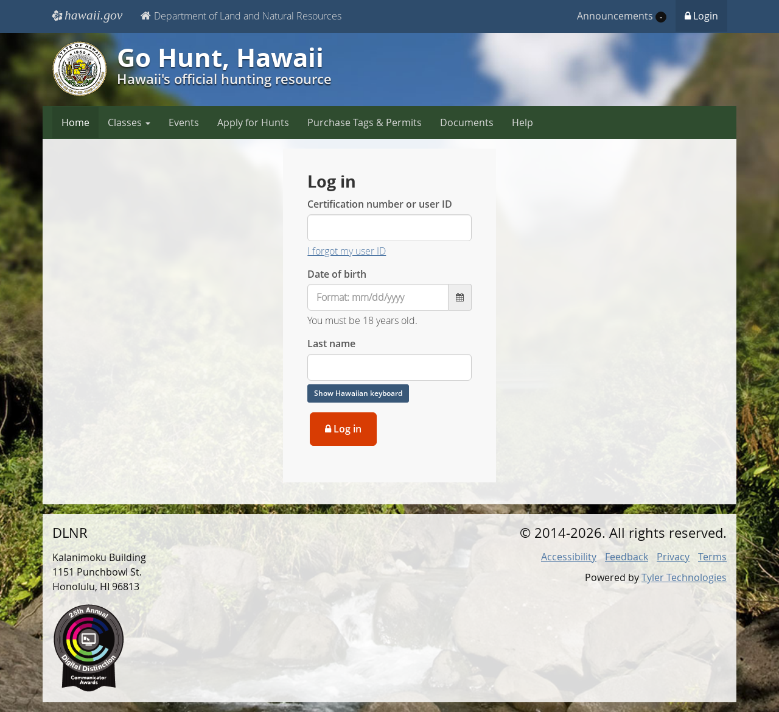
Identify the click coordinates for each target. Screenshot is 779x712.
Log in (343, 428)
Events (184, 122)
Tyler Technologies (684, 577)
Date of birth (336, 274)
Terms (712, 556)
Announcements (621, 16)
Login (701, 16)
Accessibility (568, 556)
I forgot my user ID (346, 251)
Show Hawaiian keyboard (358, 393)
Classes (129, 122)
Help (522, 122)
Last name (331, 343)
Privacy (673, 556)
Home (75, 122)
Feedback (626, 556)
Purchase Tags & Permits (364, 122)
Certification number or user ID (379, 204)
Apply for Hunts (253, 122)
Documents (467, 122)
